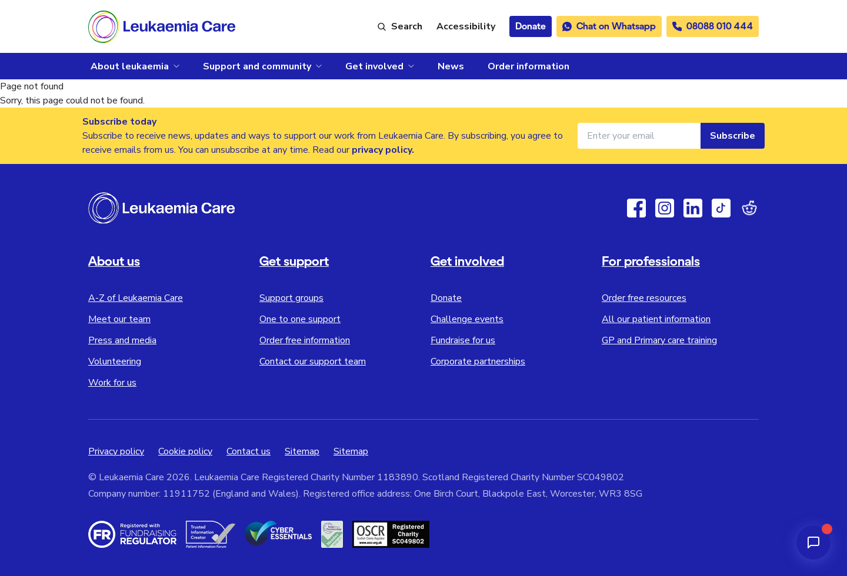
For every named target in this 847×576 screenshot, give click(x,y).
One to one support (300, 319)
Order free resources (644, 298)
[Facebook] (636, 208)
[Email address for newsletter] (639, 136)
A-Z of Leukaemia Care (135, 298)
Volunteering (114, 361)
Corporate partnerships (478, 361)
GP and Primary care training (659, 340)
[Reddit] (749, 208)
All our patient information (656, 319)
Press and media (122, 340)
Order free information (304, 340)
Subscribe (732, 135)
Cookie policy (185, 451)
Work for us (112, 382)
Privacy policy (116, 451)
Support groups (291, 298)
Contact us (248, 451)
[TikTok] (721, 208)
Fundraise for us (463, 340)
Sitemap (302, 451)
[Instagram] (664, 208)
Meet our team (119, 319)
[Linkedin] (692, 208)
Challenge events (467, 319)
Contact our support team (312, 361)
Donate (446, 298)
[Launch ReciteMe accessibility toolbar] (465, 26)
